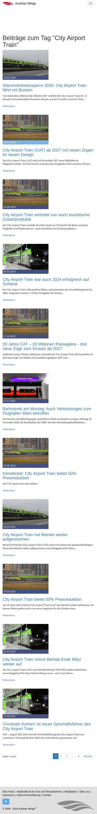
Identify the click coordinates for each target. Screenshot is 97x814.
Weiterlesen (9, 106)
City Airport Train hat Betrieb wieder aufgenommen (35, 536)
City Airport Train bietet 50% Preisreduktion (42, 599)
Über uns (84, 791)
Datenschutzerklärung (28, 795)
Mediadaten (71, 791)
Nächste (88, 756)
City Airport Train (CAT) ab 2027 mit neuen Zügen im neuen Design (48, 152)
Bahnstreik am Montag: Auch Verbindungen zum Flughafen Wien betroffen (47, 411)
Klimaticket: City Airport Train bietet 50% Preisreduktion (39, 475)
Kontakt (47, 795)
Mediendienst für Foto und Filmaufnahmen (39, 791)
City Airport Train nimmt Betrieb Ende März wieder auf (42, 661)
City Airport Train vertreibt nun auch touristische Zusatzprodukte (46, 217)
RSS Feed (8, 791)
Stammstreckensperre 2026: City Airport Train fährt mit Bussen (44, 87)
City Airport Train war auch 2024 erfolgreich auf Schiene (46, 281)
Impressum (8, 795)
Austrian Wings (19, 3)
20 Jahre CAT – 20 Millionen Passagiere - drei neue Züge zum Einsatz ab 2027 (45, 346)
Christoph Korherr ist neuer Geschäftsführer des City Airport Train (47, 726)
